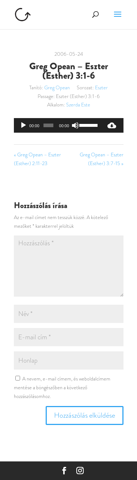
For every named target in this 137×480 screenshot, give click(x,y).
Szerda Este (78, 104)
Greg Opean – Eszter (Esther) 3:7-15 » (101, 159)
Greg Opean (57, 87)
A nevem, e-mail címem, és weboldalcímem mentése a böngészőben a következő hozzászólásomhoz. (62, 387)
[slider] (48, 125)
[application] (57, 125)
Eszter (101, 87)
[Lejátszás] (23, 125)
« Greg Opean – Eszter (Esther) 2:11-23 (37, 159)
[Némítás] (75, 125)
